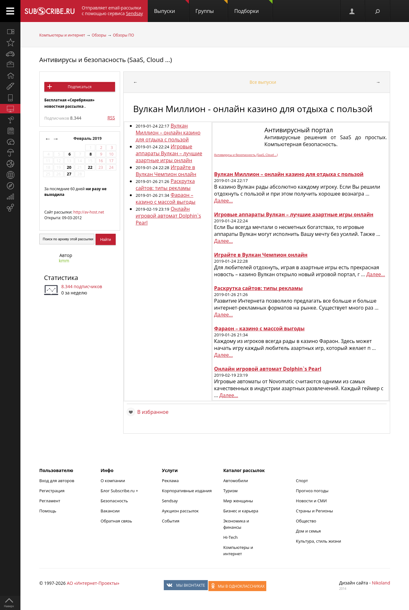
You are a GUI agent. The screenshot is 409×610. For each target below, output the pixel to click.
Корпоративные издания (187, 490)
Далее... (223, 200)
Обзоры (99, 35)
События (170, 521)
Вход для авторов (56, 480)
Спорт (302, 480)
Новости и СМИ (311, 501)
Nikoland (381, 583)
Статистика (61, 277)
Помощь (47, 511)
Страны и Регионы (314, 511)
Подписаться (79, 86)
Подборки (253, 7)
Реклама (170, 480)
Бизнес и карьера (240, 511)
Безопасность (114, 501)
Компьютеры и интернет (62, 35)
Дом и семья (308, 531)
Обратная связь (116, 521)
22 (90, 167)
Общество (306, 521)
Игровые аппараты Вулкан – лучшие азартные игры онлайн (168, 153)
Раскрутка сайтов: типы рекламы (165, 184)
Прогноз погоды (312, 490)
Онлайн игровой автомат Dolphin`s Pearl (168, 215)
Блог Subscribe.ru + (120, 490)
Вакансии (110, 511)
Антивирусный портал (298, 130)
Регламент (49, 501)
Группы (212, 7)
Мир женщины (238, 501)
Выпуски (171, 7)
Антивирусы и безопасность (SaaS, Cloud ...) (105, 59)
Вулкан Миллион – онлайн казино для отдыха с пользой (167, 132)
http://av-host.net (88, 212)
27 (69, 174)
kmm (64, 261)
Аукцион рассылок (180, 511)
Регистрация (51, 490)
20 (69, 167)
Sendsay (170, 501)
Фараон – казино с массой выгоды (165, 198)
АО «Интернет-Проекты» (93, 583)
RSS (111, 118)
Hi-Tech (230, 537)
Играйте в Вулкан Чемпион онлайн (165, 171)
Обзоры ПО (123, 35)
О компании (113, 480)
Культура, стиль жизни (318, 541)
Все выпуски (263, 82)
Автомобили (235, 480)
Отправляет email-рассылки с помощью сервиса (112, 10)
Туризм (230, 490)
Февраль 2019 (87, 138)
